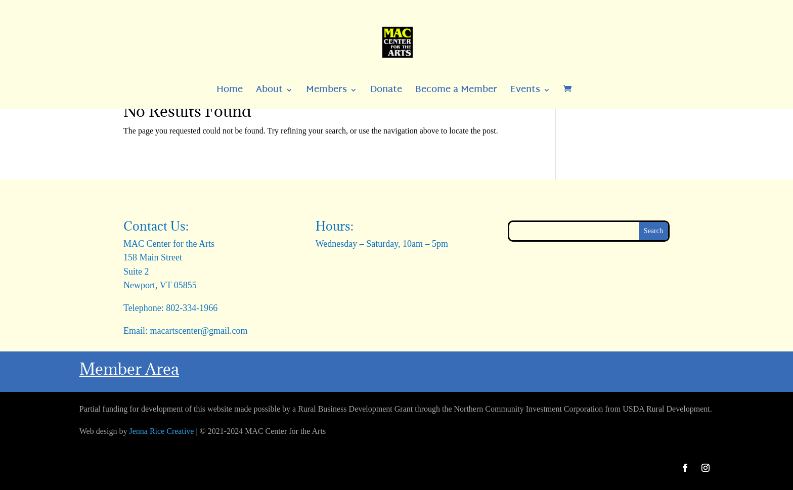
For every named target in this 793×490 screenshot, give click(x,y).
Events (525, 92)
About (269, 92)
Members (326, 92)
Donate (386, 92)
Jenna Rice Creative (161, 431)
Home (229, 92)
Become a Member (456, 92)
